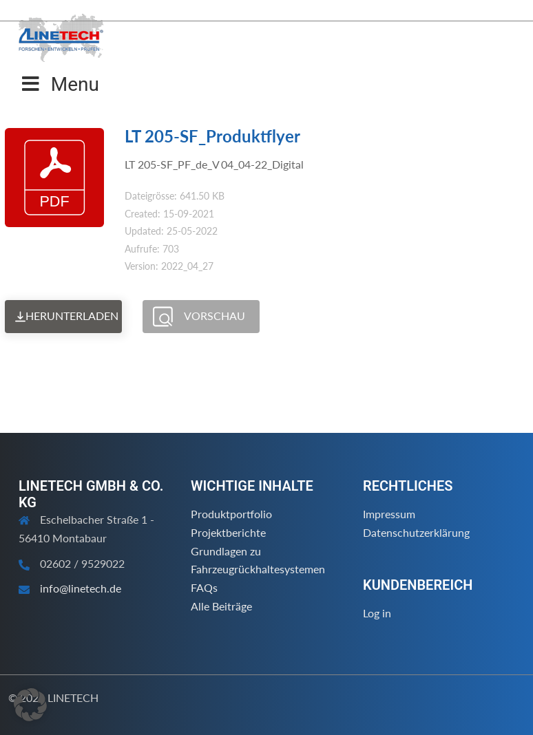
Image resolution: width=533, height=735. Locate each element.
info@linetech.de (80, 588)
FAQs (204, 587)
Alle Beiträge (221, 605)
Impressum (389, 513)
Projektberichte (228, 532)
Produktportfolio (231, 513)
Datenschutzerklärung (416, 532)
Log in (377, 612)
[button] (30, 704)
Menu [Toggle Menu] (60, 84)
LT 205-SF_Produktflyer (212, 136)
